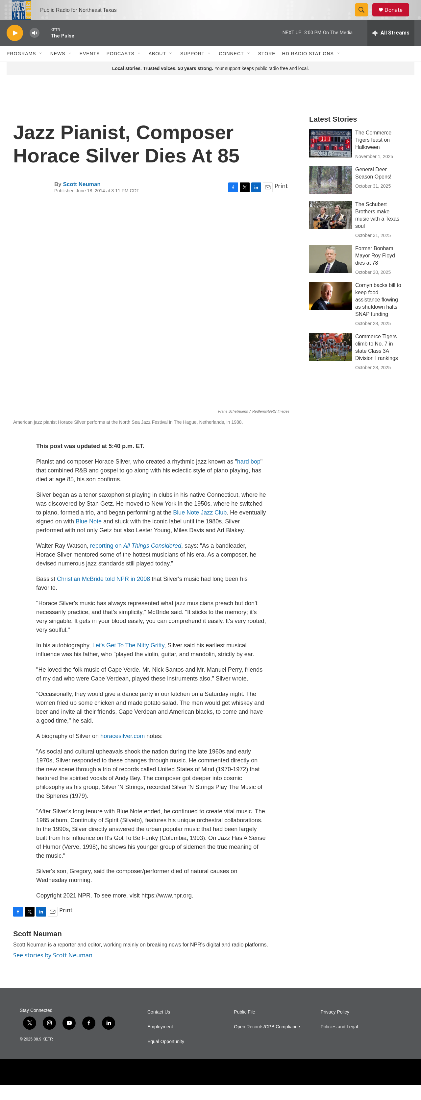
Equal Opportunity (165, 1056)
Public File (244, 1026)
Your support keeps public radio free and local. (210, 83)
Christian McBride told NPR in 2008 (103, 593)
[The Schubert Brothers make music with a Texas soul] (330, 230)
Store (267, 68)
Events (90, 68)
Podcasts (121, 68)
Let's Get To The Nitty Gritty (128, 660)
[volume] (34, 47)
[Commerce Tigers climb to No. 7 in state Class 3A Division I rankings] (330, 362)
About (157, 68)
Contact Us (158, 1026)
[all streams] (390, 48)
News (57, 68)
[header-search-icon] (364, 17)
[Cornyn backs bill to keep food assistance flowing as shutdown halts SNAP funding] (330, 311)
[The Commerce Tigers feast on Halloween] (330, 158)
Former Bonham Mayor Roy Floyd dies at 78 (375, 270)
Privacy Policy (335, 1026)
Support (192, 68)
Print (281, 200)
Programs (21, 68)
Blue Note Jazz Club (200, 527)
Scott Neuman (81, 199)
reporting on (135, 560)
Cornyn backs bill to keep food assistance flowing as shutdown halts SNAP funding (378, 314)
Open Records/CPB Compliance (267, 1041)
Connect (231, 68)
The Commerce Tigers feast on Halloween (373, 155)
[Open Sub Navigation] (41, 68)
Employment (160, 1041)
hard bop (248, 476)
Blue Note (89, 536)
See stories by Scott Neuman (52, 970)
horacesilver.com (122, 751)
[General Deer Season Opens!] (330, 195)
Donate (397, 17)
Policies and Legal (339, 1041)
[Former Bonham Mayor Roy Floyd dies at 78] (330, 274)
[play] (15, 48)
